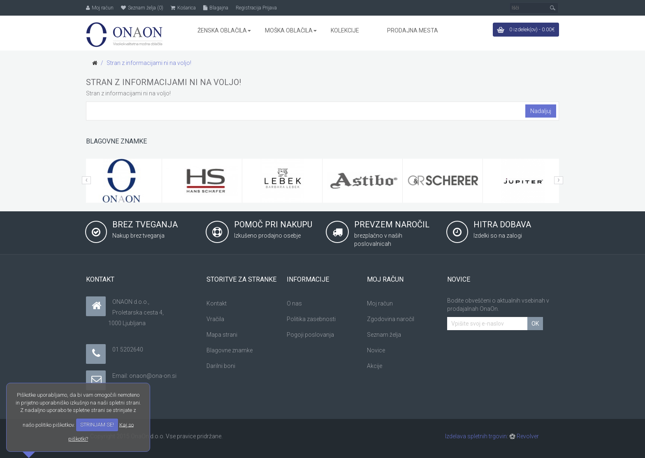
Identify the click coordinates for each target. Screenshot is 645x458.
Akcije (374, 366)
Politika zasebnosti (311, 319)
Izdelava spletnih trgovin (476, 436)
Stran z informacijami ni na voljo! (149, 63)
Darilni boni (220, 366)
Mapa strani (221, 334)
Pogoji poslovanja (310, 334)
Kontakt (216, 303)
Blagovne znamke (229, 350)
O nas (294, 303)
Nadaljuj (540, 111)
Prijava (269, 8)
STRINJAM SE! (97, 424)
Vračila (215, 319)
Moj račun (380, 303)
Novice (376, 350)
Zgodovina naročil (390, 319)
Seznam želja (384, 334)
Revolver (524, 436)
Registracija (248, 8)
